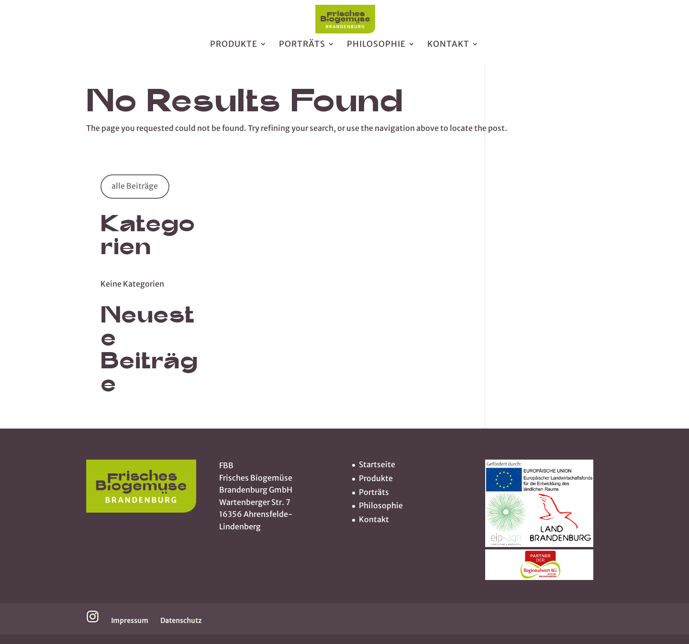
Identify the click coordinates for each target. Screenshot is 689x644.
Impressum (129, 620)
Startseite (377, 464)
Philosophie (376, 49)
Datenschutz (180, 620)
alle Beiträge (134, 186)
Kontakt (448, 49)
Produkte (233, 49)
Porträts (302, 49)
